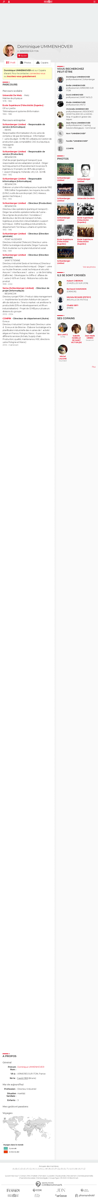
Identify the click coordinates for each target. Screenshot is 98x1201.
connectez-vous (37, 73)
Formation (42, 1176)
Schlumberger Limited (14, 124)
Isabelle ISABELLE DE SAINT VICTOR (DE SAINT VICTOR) (76, 341)
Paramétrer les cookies (27, 1178)
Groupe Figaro (54, 1178)
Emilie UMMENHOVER (75, 85)
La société (51, 1176)
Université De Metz (12, 95)
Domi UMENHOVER (74, 95)
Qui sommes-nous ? (12, 1176)
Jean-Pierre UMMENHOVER (78, 123)
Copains (44, 62)
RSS (28, 1176)
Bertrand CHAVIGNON (76, 289)
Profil (12, 62)
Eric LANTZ (63, 335)
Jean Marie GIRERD (90, 337)
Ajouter (24, 56)
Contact (23, 1176)
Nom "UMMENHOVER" (76, 133)
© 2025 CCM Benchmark (69, 1178)
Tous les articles (61, 1176)
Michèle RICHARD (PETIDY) (79, 297)
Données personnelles (85, 1176)
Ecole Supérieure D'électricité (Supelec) (23, 105)
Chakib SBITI (72, 305)
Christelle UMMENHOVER (77, 109)
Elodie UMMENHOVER (75, 102)
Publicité (35, 1176)
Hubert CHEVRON (75, 281)
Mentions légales (42, 1178)
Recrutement (72, 1176)
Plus (93, 367)
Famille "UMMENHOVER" (77, 141)
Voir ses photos (89, 267)
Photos (27, 62)
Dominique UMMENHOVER (78, 77)
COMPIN (7, 318)
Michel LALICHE (62, 357)
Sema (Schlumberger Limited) (18, 288)
